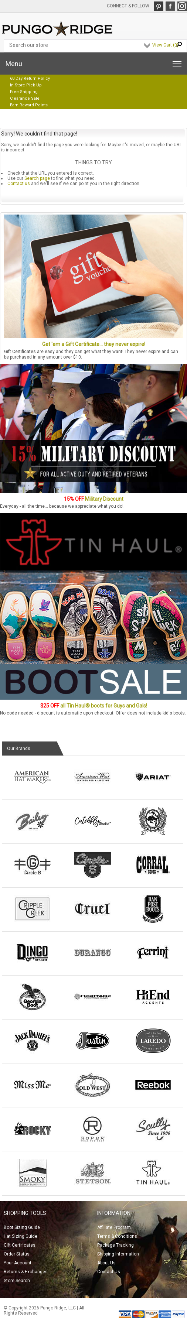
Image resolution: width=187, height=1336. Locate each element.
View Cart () (165, 45)
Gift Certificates (19, 1245)
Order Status (17, 1254)
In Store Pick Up (26, 85)
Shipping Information (118, 1254)
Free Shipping (24, 91)
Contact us (18, 183)
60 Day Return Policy (30, 78)
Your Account (17, 1262)
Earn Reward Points (29, 105)
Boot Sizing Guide (22, 1227)
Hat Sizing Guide (20, 1236)
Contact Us (108, 1271)
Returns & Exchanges (26, 1271)
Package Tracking (115, 1245)
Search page (37, 178)
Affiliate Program (114, 1227)
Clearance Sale (25, 98)
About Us (106, 1262)
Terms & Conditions (117, 1236)
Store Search (17, 1280)
